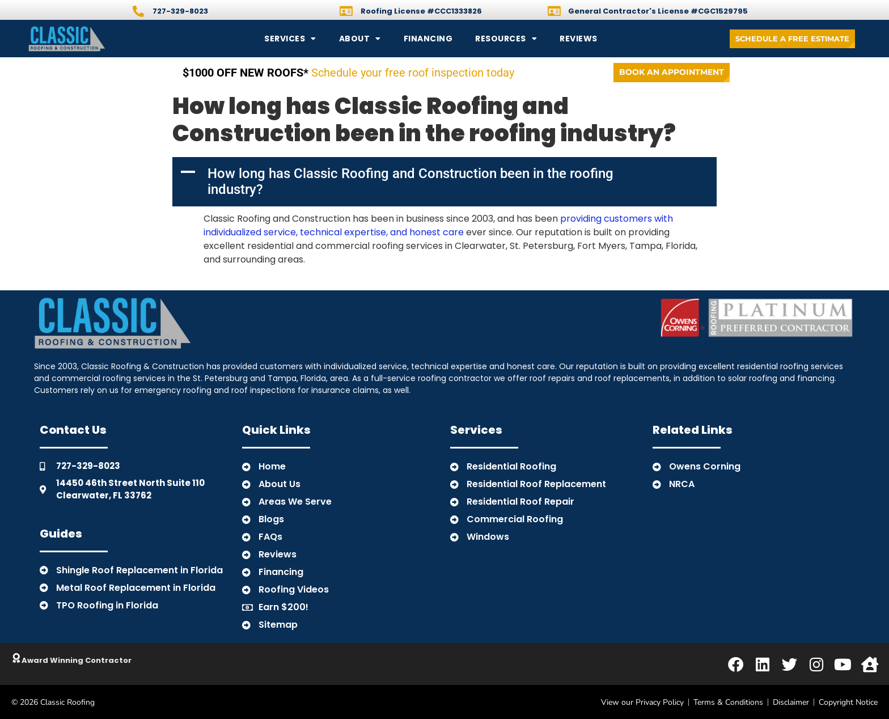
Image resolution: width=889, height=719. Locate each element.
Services (290, 38)
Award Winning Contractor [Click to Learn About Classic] (78, 660)
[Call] (138, 11)
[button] (444, 181)
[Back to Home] (105, 39)
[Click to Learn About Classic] (17, 658)
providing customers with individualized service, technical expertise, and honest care (438, 225)
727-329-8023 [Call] (180, 11)
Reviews (579, 38)
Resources (506, 38)
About (360, 38)
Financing (428, 38)
